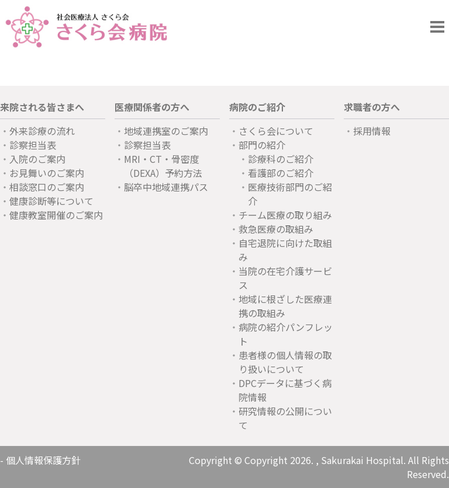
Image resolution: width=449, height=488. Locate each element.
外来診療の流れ (42, 131)
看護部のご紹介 (280, 173)
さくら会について (276, 131)
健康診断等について (51, 201)
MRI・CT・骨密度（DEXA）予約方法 (163, 166)
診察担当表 (32, 145)
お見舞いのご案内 (46, 173)
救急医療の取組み (276, 229)
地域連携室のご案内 (166, 131)
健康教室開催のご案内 (56, 215)
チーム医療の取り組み (285, 215)
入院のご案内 (37, 159)
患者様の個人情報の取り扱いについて (285, 362)
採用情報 (372, 131)
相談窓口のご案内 (46, 187)
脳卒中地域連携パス (166, 187)
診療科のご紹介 (280, 159)
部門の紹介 (262, 145)
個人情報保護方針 (43, 460)
